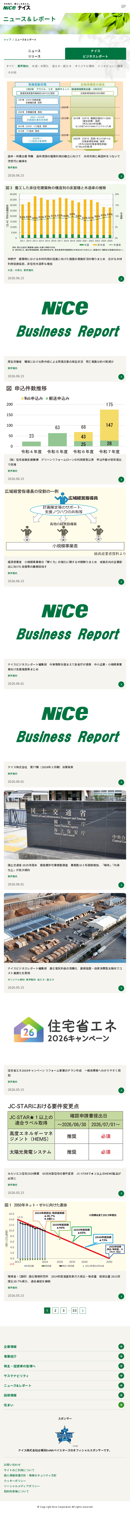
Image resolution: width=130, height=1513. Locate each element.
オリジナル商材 (84, 66)
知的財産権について (16, 1491)
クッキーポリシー (15, 1481)
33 (74, 1310)
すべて (10, 66)
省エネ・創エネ (62, 66)
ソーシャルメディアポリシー (22, 1486)
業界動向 (23, 66)
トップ (7, 39)
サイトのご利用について (19, 1470)
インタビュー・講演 (110, 66)
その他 (12, 72)
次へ (83, 1310)
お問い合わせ (12, 1465)
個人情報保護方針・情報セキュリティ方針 (30, 1475)
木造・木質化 (40, 66)
